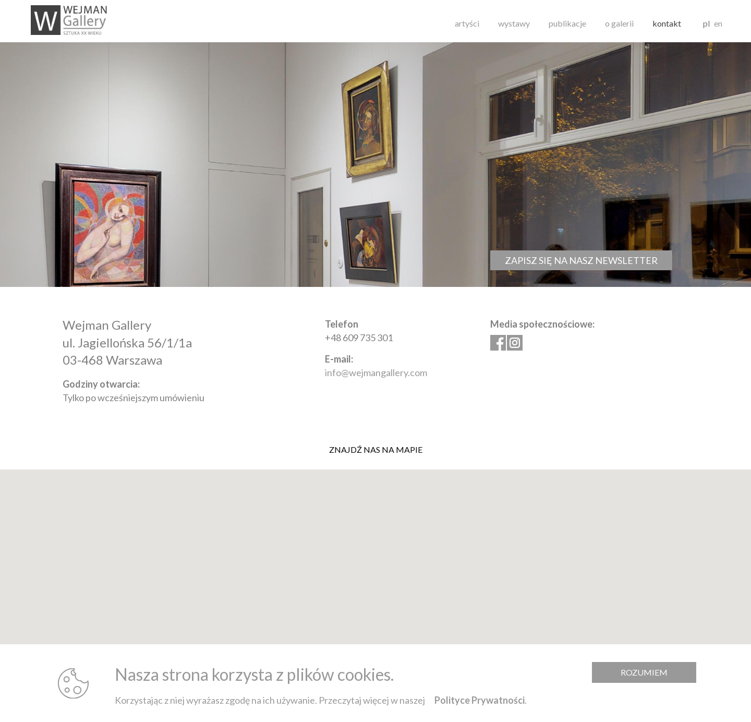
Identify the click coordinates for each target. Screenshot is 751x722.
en (718, 23)
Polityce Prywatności (479, 700)
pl (706, 23)
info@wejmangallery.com (376, 372)
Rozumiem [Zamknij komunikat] (644, 672)
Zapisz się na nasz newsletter (581, 260)
